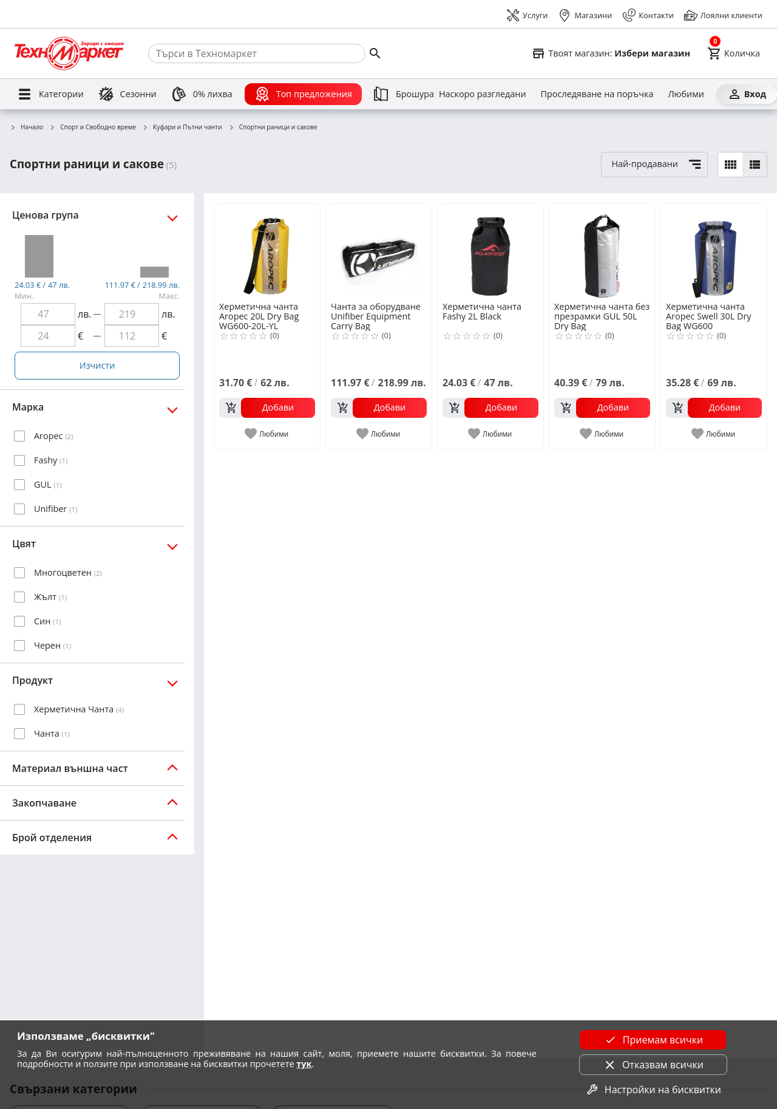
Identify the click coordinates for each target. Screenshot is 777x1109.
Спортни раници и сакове (272, 127)
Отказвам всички (653, 1064)
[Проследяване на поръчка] (597, 94)
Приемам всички (653, 1039)
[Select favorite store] (610, 53)
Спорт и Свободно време (92, 127)
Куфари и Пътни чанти (182, 127)
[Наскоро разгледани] (482, 94)
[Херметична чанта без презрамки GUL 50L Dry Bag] (602, 251)
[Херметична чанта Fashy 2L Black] (490, 251)
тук (303, 1064)
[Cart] (733, 53)
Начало (26, 127)
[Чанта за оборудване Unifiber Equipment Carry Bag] (379, 251)
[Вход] (746, 94)
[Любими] (685, 94)
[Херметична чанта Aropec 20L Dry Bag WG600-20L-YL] (267, 251)
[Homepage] (69, 53)
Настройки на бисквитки (653, 1089)
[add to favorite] (267, 434)
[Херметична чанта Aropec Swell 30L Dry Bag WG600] (714, 251)
